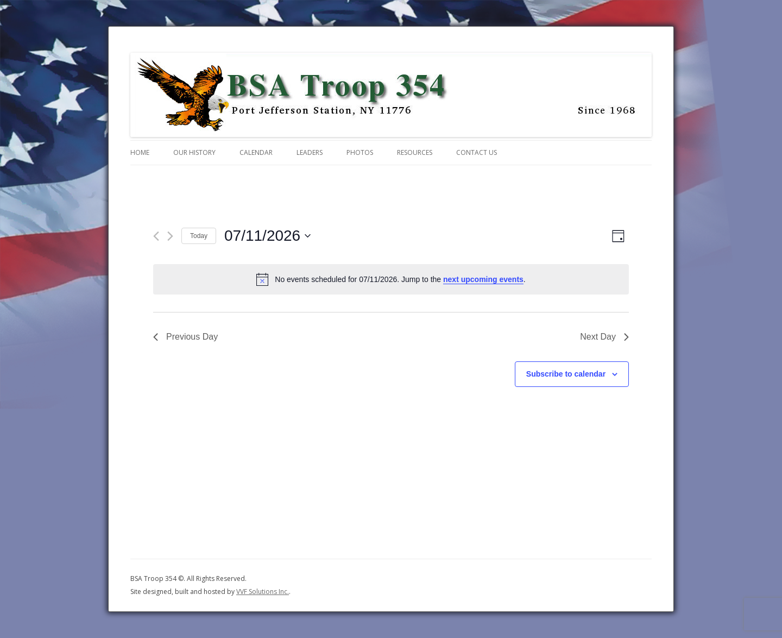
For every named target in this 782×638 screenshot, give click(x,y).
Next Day (604, 336)
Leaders (310, 152)
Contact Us (476, 152)
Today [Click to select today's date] (198, 236)
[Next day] (170, 236)
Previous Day (185, 336)
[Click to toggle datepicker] (267, 236)
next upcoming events (483, 279)
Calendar (256, 152)
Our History (194, 152)
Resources (414, 152)
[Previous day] (156, 236)
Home (139, 152)
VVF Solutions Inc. (262, 591)
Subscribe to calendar (566, 374)
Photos (359, 152)
